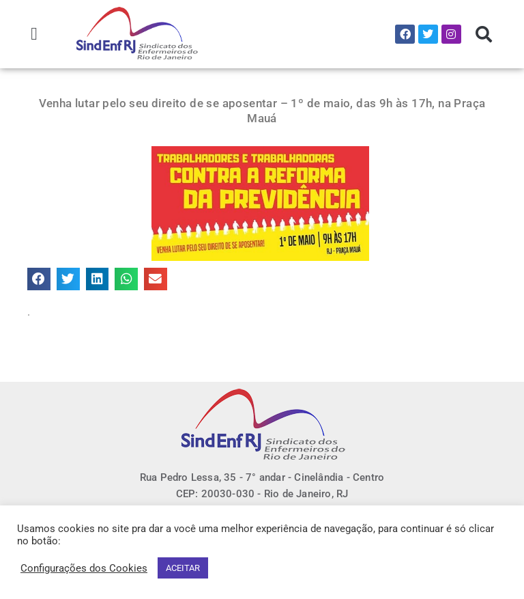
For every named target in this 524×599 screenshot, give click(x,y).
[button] (34, 33)
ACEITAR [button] (183, 568)
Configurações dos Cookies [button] (83, 568)
